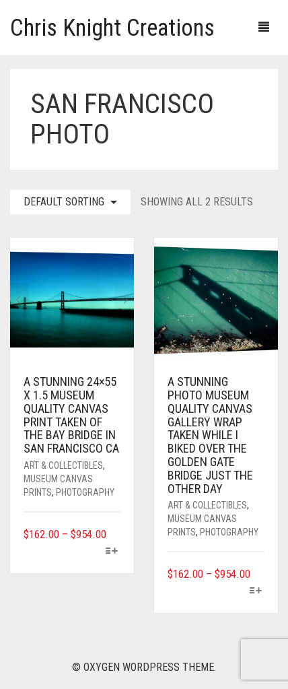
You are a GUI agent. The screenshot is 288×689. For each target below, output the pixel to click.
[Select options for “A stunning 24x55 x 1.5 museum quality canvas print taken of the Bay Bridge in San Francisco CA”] (112, 552)
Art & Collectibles (63, 465)
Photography (85, 492)
